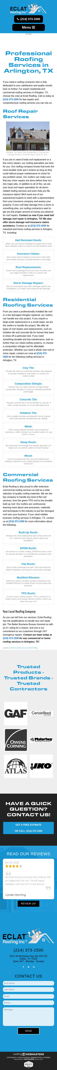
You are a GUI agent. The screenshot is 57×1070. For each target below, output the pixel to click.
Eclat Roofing (33, 648)
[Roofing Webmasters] (28, 1055)
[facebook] (23, 967)
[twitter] (28, 967)
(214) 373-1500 (28, 19)
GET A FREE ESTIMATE (29, 825)
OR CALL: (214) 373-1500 (28, 831)
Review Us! (28, 903)
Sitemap (46, 1057)
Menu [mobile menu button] (28, 27)
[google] (34, 967)
